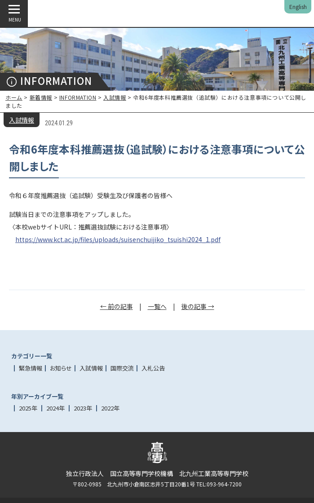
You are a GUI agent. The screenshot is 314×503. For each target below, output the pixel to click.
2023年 (83, 408)
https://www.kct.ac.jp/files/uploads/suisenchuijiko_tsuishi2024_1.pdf (118, 239)
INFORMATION (78, 97)
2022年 (110, 408)
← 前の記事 (116, 306)
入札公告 (153, 368)
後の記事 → (197, 306)
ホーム (13, 97)
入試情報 (114, 97)
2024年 (55, 408)
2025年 (28, 408)
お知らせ (61, 368)
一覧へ (157, 306)
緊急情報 (30, 368)
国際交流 (122, 368)
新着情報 (41, 97)
